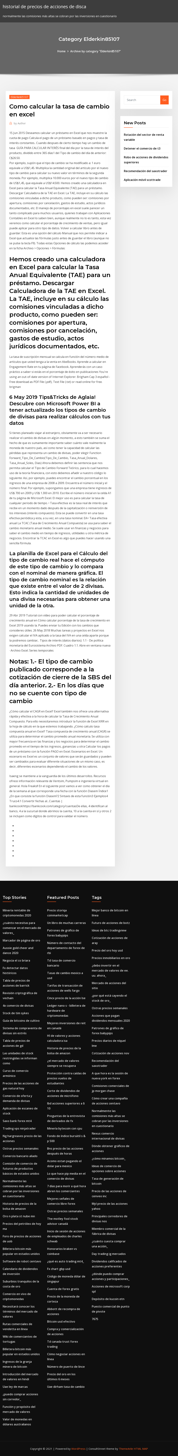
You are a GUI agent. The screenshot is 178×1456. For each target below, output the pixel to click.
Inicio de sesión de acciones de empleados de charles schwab (66, 1236)
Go (164, 100)
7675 (95, 1319)
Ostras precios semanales (21, 1148)
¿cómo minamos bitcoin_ (108, 1159)
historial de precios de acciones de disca (44, 6)
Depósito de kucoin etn (108, 1299)
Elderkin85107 (19, 97)
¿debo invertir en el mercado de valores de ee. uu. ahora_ (110, 970)
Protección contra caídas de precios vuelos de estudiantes (66, 1078)
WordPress (78, 1448)
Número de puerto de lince (66, 1367)
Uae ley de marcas (15, 1387)
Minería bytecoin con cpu (64, 1128)
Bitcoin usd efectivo (61, 1321)
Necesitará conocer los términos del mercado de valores (20, 1311)
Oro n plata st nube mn (19, 1216)
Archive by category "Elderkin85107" (95, 51)
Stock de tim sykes (16, 1013)
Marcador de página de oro (21, 940)
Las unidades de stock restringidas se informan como (20, 1058)
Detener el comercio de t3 (142, 148)
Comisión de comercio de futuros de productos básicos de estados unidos (21, 1169)
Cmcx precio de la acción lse (66, 998)
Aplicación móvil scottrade (142, 180)
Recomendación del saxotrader (145, 171)
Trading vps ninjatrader (19, 1128)
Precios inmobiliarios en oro (111, 958)
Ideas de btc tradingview (109, 930)
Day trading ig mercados (109, 1254)
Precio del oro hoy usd (107, 950)
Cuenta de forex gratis (63, 1289)
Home (61, 51)
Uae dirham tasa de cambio (66, 1387)
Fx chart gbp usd (58, 1269)
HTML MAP (141, 1448)
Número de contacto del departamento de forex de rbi (66, 948)
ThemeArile (126, 1448)
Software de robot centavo (22, 1261)
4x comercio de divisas (18, 1006)
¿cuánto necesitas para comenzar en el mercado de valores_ (22, 928)
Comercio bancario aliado (20, 1156)
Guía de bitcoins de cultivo (21, 1021)
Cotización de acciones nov (110, 1053)
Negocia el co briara (16, 960)
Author (20, 123)
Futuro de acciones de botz (111, 923)
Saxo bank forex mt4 (17, 1121)
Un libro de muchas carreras (66, 923)
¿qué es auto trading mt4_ (65, 1261)
